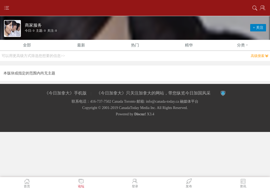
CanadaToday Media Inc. (137, 108)
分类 (243, 45)
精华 (189, 45)
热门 (135, 45)
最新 (81, 45)
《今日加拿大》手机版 (65, 93)
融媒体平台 (189, 101)
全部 (27, 45)
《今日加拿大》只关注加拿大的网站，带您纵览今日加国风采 (153, 93)
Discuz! (140, 114)
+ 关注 (258, 28)
